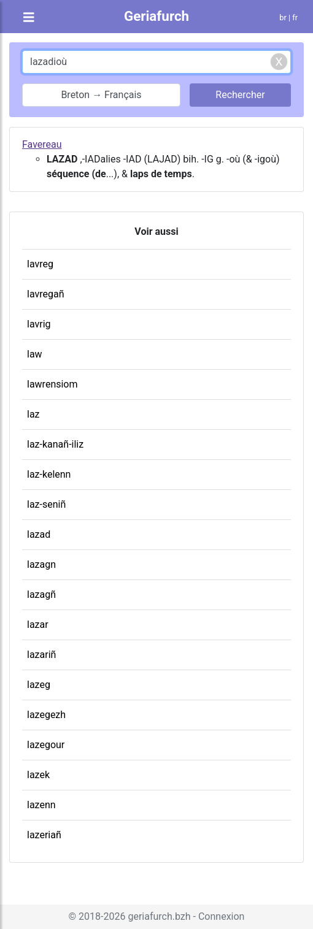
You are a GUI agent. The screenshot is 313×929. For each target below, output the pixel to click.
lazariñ (41, 654)
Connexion (221, 916)
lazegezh (46, 715)
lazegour (45, 745)
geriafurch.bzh (159, 916)
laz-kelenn (49, 474)
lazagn (41, 564)
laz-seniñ (46, 504)
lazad (38, 534)
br (283, 17)
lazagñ (41, 594)
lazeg (38, 684)
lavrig (39, 324)
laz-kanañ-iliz (55, 444)
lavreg (40, 264)
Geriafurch (156, 16)
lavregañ (45, 294)
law (34, 354)
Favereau (42, 144)
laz (33, 414)
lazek (38, 775)
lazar (37, 624)
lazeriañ (44, 835)
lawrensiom (52, 384)
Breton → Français (101, 95)
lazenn (41, 805)
